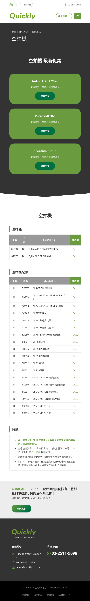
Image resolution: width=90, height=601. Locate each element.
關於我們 (25, 594)
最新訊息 (37, 594)
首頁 (14, 32)
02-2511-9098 (73, 4)
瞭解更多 (45, 95)
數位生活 (23, 32)
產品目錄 (26, 4)
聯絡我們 (50, 594)
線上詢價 (64, 16)
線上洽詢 (35, 452)
